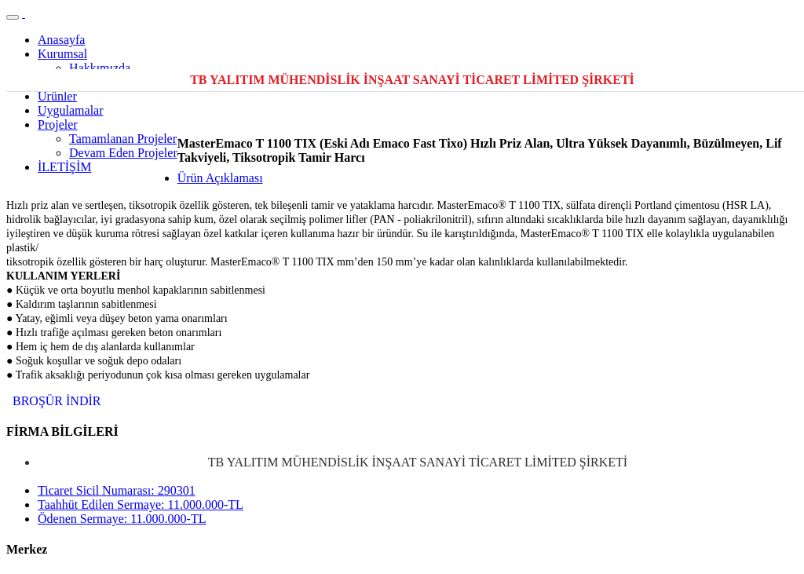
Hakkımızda (99, 68)
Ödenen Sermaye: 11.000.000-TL (122, 518)
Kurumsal (62, 53)
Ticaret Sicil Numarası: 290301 (117, 490)
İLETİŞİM (64, 167)
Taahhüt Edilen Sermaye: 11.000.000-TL (140, 504)
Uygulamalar (71, 110)
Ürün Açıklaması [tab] (220, 178)
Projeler (58, 124)
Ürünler (57, 96)
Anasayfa (61, 39)
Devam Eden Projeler (123, 152)
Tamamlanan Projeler (123, 138)
